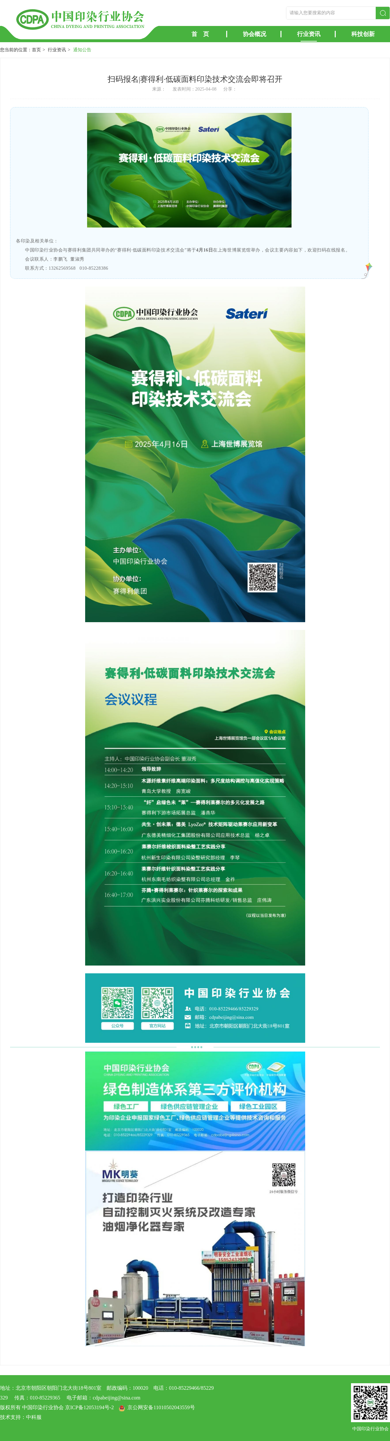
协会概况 (254, 34)
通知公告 (82, 49)
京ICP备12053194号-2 (89, 1407)
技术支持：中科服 (21, 1417)
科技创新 (363, 34)
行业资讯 (308, 34)
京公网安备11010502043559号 (161, 1407)
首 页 (200, 34)
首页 (36, 49)
